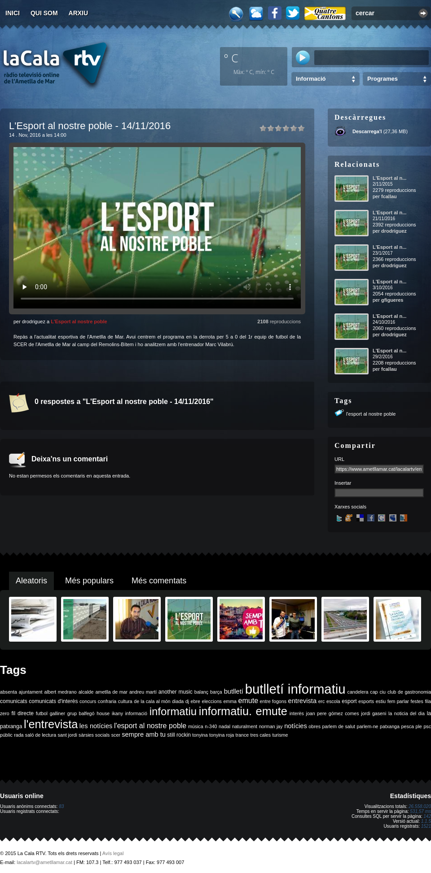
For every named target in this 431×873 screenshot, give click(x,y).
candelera (358, 692)
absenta (8, 692)
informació (136, 713)
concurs (87, 701)
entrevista (302, 700)
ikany (117, 713)
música (195, 726)
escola (333, 701)
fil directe (23, 713)
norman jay (271, 726)
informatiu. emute (243, 711)
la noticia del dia (406, 713)
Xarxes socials (350, 506)
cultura (125, 701)
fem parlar (398, 701)
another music (175, 692)
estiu (381, 701)
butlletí (233, 691)
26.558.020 (420, 806)
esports (366, 701)
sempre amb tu (144, 734)
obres (314, 726)
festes (416, 701)
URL (339, 459)
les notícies (96, 726)
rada (18, 735)
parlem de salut (338, 726)
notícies (295, 726)
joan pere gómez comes (332, 713)
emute (248, 700)
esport (349, 701)
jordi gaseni (373, 713)
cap (374, 692)
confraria (107, 701)
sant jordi (67, 735)
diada (178, 701)
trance (242, 735)
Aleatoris (31, 580)
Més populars (89, 580)
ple (419, 726)
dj (187, 701)
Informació (310, 78)
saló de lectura (40, 735)
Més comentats (159, 580)
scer (115, 735)
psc (427, 726)
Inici (12, 13)
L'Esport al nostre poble (79, 321)
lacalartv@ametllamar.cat (44, 862)
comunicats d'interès (53, 701)
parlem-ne (367, 726)
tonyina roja (221, 735)
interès (297, 713)
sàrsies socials (94, 735)
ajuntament (31, 692)
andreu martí (143, 692)
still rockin (179, 735)
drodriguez (394, 231)
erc (321, 701)
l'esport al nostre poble (371, 414)
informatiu (173, 711)
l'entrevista (51, 724)
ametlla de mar (111, 692)
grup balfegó (81, 713)
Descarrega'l (367, 131)
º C (231, 57)
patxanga (390, 726)
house (103, 713)
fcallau (389, 196)
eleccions (211, 701)
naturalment (244, 726)
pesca (407, 726)
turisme (280, 735)
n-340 (211, 726)
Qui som (44, 13)
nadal (224, 726)
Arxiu (78, 13)
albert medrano (60, 692)
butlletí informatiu (295, 689)
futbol (42, 713)
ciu (382, 692)
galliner (57, 713)
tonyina (199, 735)
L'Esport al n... (389, 178)
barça (216, 692)
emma (230, 701)
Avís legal (113, 853)
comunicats (13, 701)
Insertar (342, 483)
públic (6, 735)
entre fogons (273, 701)
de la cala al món (152, 701)
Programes (382, 78)
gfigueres (392, 300)
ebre (195, 701)
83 (61, 806)
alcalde (86, 692)
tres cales (260, 735)
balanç (201, 692)
